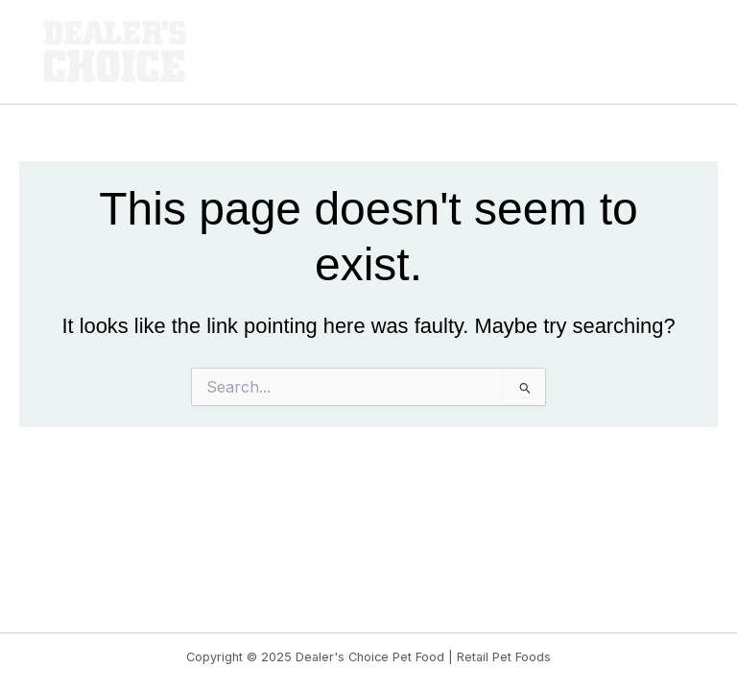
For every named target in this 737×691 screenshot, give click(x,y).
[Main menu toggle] (685, 52)
